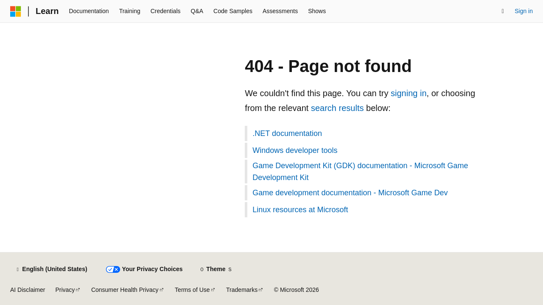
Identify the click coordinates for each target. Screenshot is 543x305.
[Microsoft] (15, 11)
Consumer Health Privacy (125, 289)
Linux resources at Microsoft (300, 209)
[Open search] (502, 11)
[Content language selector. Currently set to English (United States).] (51, 269)
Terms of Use (192, 289)
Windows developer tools (294, 150)
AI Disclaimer (27, 289)
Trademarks (242, 289)
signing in (409, 93)
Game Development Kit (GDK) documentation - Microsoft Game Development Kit (360, 171)
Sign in (524, 11)
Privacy (65, 289)
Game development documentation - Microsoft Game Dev (350, 193)
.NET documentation (287, 133)
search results (337, 108)
